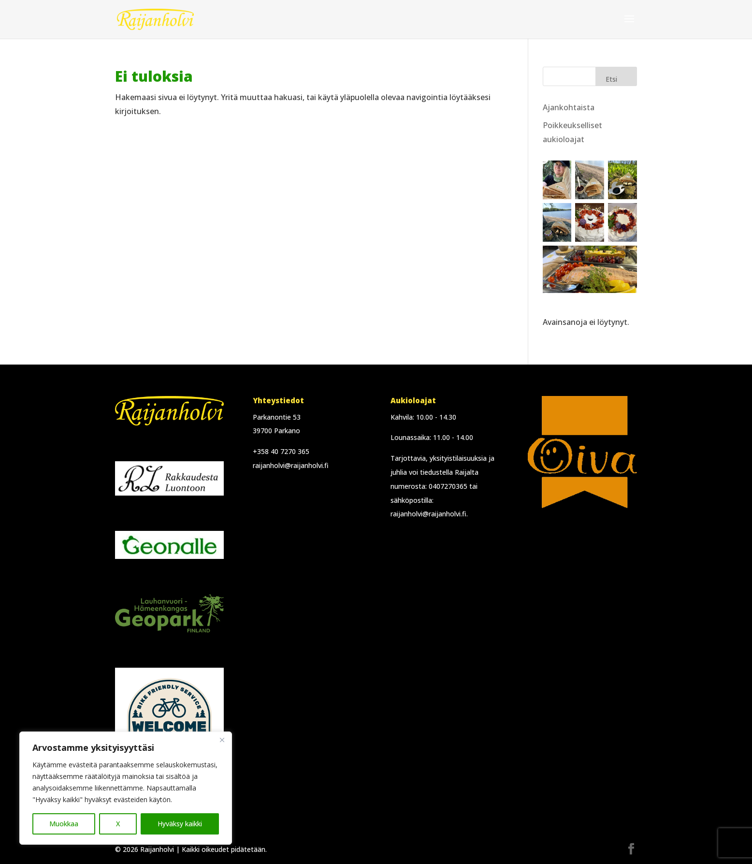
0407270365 (448, 486)
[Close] (222, 740)
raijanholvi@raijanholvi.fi (291, 465)
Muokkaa (63, 823)
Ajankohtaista (568, 107)
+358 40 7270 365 (281, 451)
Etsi (611, 79)
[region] (125, 788)
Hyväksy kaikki (180, 823)
